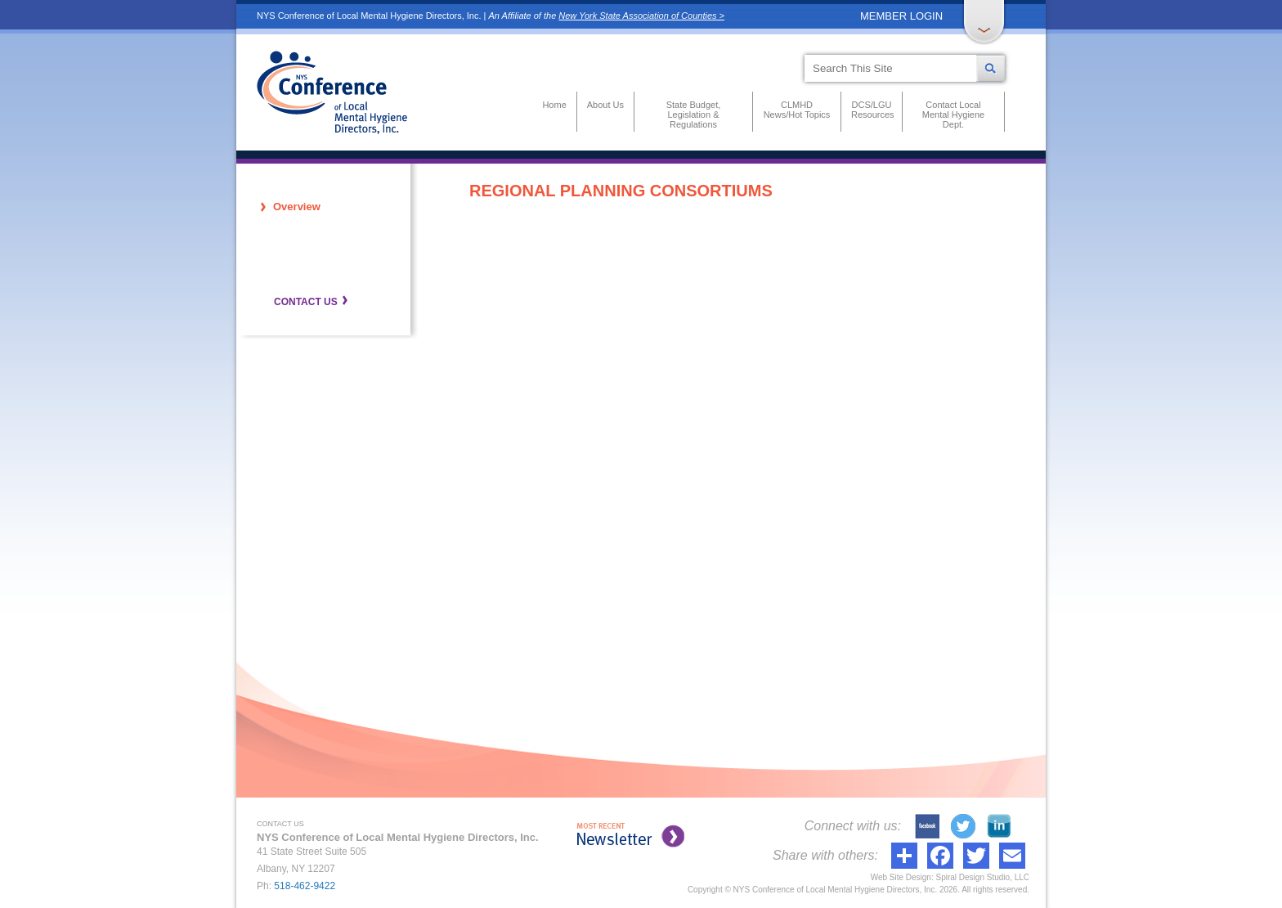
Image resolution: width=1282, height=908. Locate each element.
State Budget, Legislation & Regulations (693, 114)
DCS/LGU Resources (871, 109)
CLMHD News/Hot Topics (797, 109)
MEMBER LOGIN (901, 16)
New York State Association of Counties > (641, 15)
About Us (605, 105)
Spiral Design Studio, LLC (982, 877)
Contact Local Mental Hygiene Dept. (953, 114)
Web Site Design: (902, 877)
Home (554, 105)
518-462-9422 (304, 886)
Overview (296, 206)
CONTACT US (306, 302)
